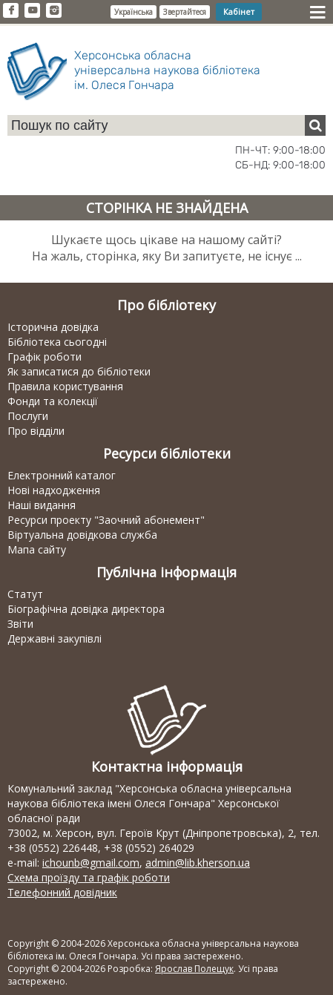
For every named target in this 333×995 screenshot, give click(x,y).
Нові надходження (53, 490)
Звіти (20, 624)
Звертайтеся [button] (184, 12)
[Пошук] (315, 125)
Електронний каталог (61, 475)
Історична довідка (53, 327)
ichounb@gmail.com (90, 863)
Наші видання (41, 505)
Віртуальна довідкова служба (82, 535)
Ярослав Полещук (194, 968)
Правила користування (65, 386)
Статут (25, 594)
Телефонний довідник (62, 892)
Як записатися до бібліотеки (79, 371)
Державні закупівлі (54, 638)
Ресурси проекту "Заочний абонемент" (106, 520)
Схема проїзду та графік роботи (88, 877)
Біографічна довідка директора (86, 609)
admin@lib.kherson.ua (197, 863)
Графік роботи (44, 356)
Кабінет (238, 11)
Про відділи (36, 431)
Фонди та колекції (52, 401)
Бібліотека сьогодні (57, 342)
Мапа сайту (36, 549)
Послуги (27, 416)
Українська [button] (133, 12)
